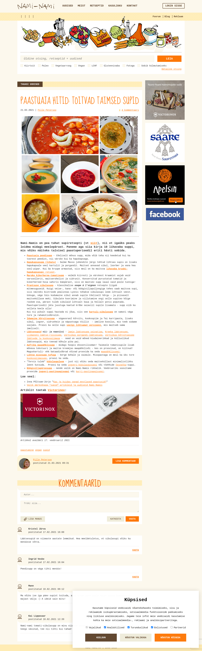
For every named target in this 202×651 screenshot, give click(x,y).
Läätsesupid (34, 332)
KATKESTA (115, 519)
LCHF (94, 66)
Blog (167, 16)
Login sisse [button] (173, 5)
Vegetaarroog (63, 66)
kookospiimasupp (37, 358)
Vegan (81, 66)
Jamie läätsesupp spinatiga (85, 332)
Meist (81, 5)
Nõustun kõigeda (170, 637)
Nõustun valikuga (135, 637)
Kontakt (132, 5)
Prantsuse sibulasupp (40, 285)
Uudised (67, 5)
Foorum (156, 16)
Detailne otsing (171, 69)
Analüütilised (114, 627)
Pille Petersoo (47, 110)
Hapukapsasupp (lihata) (41, 262)
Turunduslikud (138, 627)
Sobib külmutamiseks (154, 66)
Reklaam (178, 16)
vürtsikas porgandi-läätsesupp (83, 335)
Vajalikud (93, 627)
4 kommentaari (130, 110)
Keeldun (101, 637)
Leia (169, 58)
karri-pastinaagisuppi (90, 371)
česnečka (121, 365)
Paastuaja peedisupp (39, 255)
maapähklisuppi (110, 351)
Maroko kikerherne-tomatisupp (45, 275)
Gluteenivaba (112, 66)
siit (93, 243)
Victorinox (56, 390)
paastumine (27, 450)
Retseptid (97, 5)
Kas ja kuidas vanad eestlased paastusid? (79, 382)
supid (46, 450)
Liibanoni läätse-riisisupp (44, 335)
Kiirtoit (29, 66)
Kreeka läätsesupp (116, 332)
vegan (38, 450)
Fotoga (130, 66)
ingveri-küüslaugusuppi (82, 365)
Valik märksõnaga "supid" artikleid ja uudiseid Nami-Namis (64, 385)
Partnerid (178, 627)
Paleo (45, 66)
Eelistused (159, 627)
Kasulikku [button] (115, 5)
